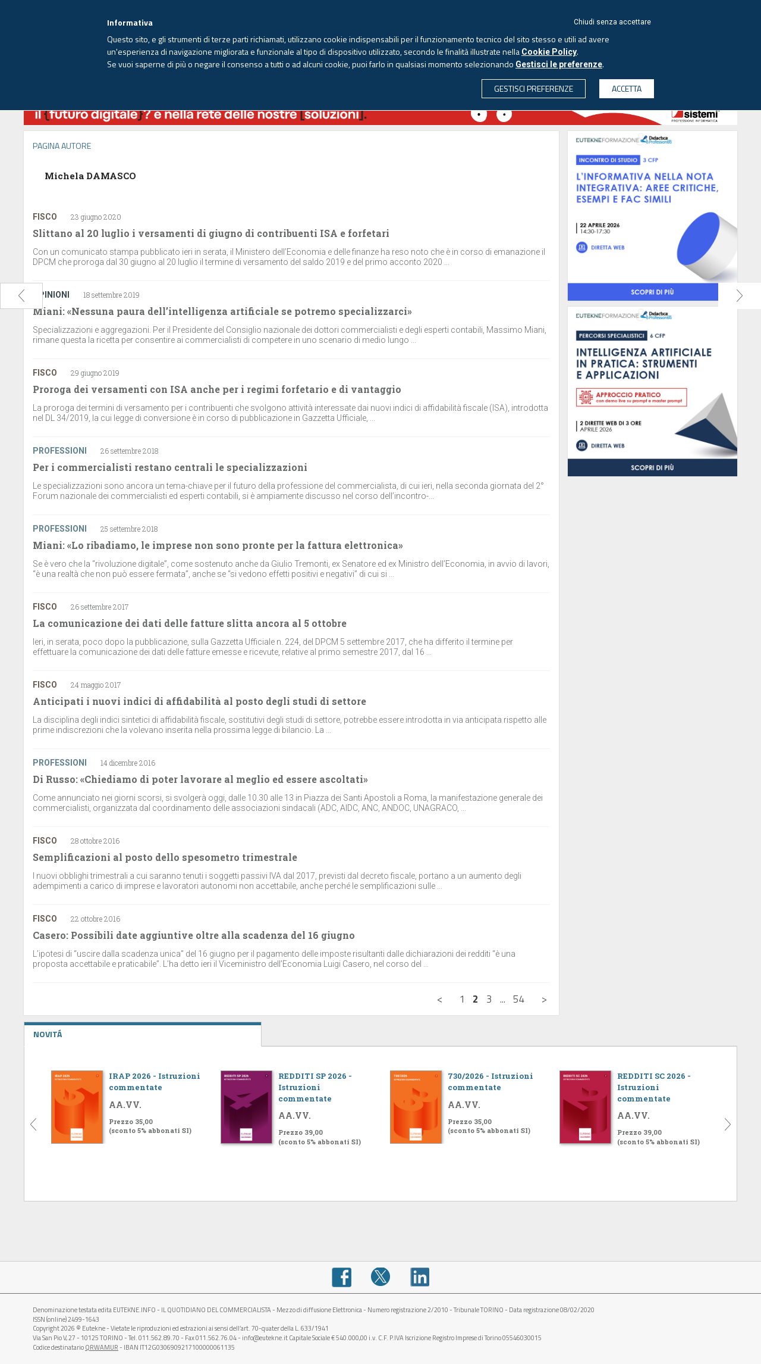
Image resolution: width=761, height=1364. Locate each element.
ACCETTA (626, 88)
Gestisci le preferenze (558, 64)
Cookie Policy (549, 52)
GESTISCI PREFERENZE (533, 88)
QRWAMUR (101, 1347)
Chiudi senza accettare (612, 22)
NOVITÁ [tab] (142, 1031)
